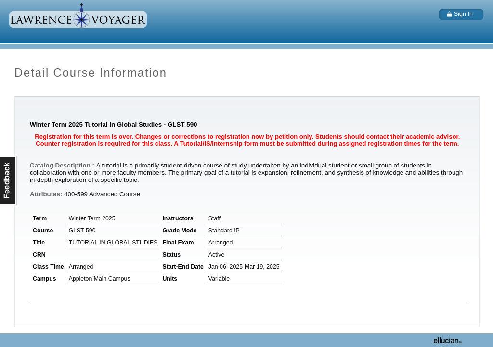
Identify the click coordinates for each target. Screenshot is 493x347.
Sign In (463, 14)
